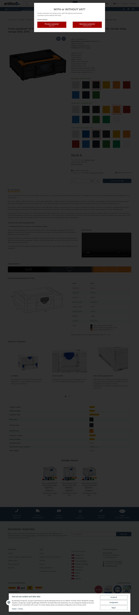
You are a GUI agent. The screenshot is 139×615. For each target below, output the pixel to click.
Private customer (51, 25)
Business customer (87, 25)
